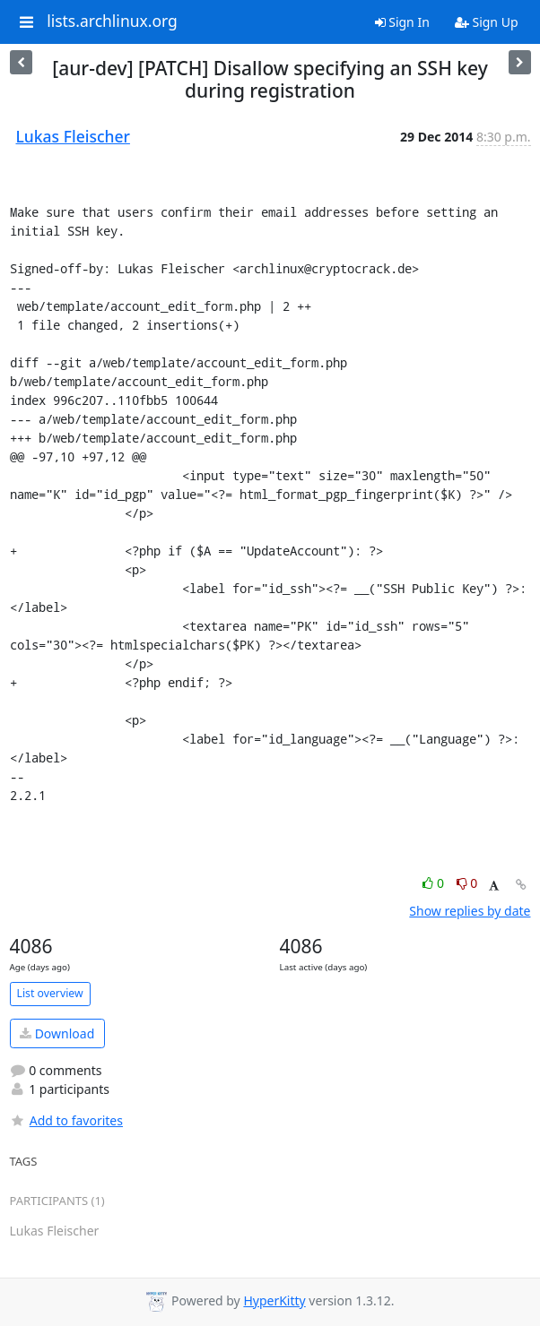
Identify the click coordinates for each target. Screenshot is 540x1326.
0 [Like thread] (434, 882)
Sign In (402, 21)
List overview (50, 993)
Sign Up (486, 21)
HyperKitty (274, 1300)
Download (57, 1033)
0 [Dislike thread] (467, 882)
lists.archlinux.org (112, 21)
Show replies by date (469, 910)
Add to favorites (66, 1120)
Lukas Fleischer (73, 136)
